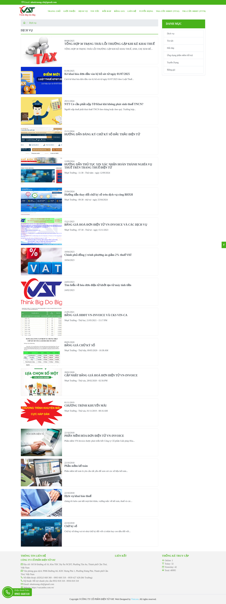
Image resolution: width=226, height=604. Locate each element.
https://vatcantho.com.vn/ (43, 587)
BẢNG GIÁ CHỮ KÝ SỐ (79, 345)
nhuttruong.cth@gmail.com (42, 584)
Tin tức (170, 41)
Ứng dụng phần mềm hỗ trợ (180, 55)
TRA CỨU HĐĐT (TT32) (167, 11)
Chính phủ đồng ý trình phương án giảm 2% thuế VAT (98, 254)
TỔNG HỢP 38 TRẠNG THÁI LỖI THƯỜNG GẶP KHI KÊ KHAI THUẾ (109, 43)
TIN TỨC (95, 11)
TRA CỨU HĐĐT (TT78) (194, 11)
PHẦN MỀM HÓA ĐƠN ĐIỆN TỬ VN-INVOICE (94, 435)
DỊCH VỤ (83, 11)
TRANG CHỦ (54, 11)
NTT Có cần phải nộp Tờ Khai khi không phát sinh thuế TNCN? (103, 104)
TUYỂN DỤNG (146, 11)
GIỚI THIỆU (69, 11)
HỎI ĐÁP (106, 11)
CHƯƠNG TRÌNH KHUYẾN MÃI (85, 405)
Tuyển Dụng (173, 62)
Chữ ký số (70, 526)
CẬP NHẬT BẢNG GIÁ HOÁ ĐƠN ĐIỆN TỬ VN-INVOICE (101, 375)
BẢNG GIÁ (119, 11)
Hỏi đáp (170, 48)
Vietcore (135, 599)
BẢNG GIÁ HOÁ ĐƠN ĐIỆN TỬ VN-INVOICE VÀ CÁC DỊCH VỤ (105, 224)
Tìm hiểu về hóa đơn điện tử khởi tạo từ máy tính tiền (97, 285)
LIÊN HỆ (132, 11)
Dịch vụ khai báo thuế (77, 496)
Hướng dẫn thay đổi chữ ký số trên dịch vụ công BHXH (98, 194)
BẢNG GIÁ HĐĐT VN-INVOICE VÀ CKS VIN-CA (95, 315)
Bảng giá (171, 70)
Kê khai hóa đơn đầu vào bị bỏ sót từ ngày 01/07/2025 (97, 74)
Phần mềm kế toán (76, 465)
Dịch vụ (32, 23)
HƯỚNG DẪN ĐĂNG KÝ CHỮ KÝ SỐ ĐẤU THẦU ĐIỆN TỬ (102, 134)
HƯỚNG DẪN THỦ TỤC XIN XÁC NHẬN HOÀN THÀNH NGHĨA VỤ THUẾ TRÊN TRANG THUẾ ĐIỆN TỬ (108, 166)
